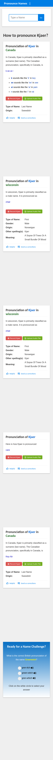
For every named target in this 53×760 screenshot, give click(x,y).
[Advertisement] (25, 150)
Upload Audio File (32, 98)
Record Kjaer (13, 98)
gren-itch (29, 667)
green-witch (30, 673)
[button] (10, 118)
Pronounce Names (15, 3)
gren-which (30, 678)
